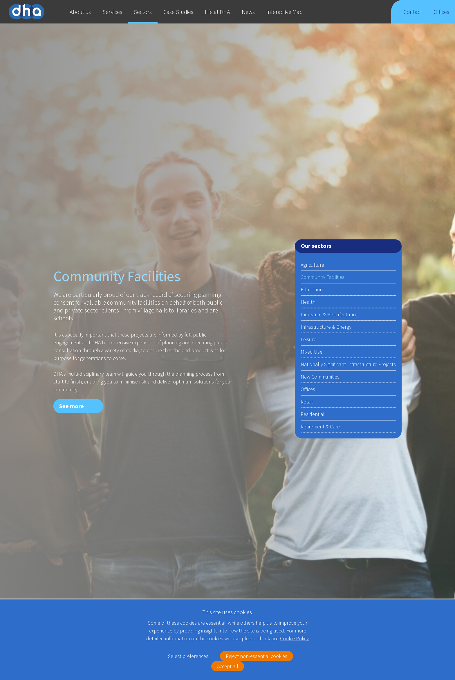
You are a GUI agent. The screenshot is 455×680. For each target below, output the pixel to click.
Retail (307, 401)
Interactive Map (284, 11)
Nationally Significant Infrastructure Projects (348, 364)
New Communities (320, 376)
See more (71, 406)
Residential (312, 414)
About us (80, 11)
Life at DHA (217, 11)
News (248, 11)
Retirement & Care (320, 426)
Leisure (308, 339)
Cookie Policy (294, 638)
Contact (412, 15)
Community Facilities (322, 277)
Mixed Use (311, 351)
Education (312, 289)
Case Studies (178, 11)
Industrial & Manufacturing (329, 314)
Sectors (143, 11)
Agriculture (312, 264)
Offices (441, 15)
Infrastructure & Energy (326, 326)
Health (308, 302)
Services (112, 11)
